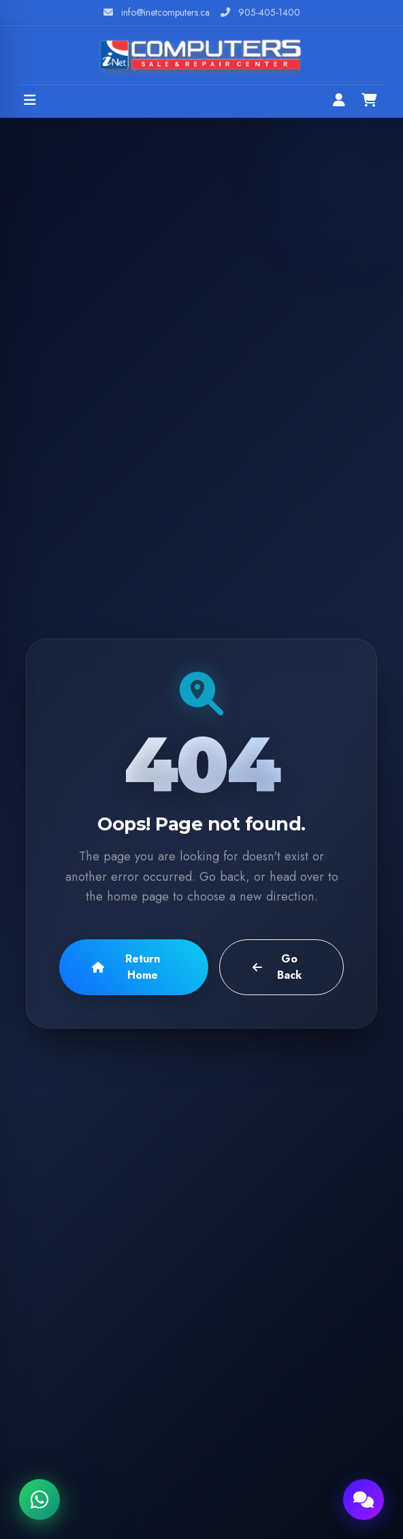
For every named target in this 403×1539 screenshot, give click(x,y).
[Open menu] (30, 101)
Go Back (277, 967)
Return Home (126, 967)
